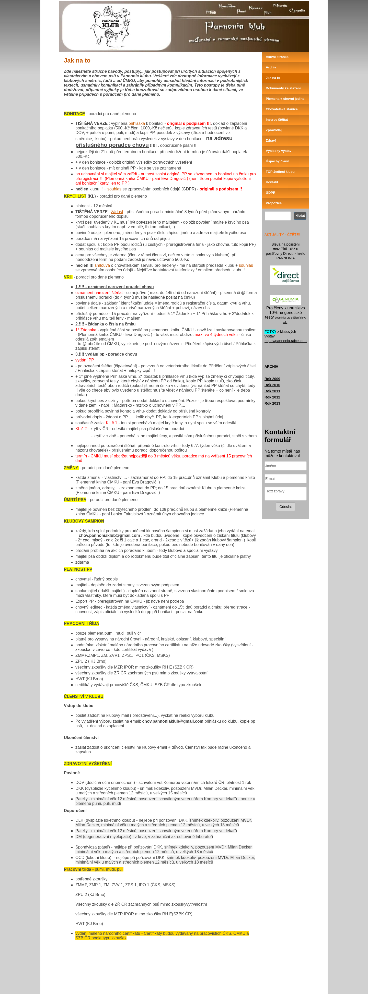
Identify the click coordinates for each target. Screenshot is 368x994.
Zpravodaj (274, 130)
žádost (117, 212)
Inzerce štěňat (277, 120)
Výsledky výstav (278, 151)
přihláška (137, 123)
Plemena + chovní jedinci (285, 99)
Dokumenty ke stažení (283, 88)
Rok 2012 (272, 397)
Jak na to (273, 78)
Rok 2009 (272, 379)
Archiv (271, 67)
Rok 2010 (272, 385)
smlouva (102, 265)
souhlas (114, 189)
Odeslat (285, 507)
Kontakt (272, 182)
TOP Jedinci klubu (280, 172)
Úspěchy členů (277, 161)
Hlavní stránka (277, 57)
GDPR (270, 193)
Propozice (274, 203)
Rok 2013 (272, 403)
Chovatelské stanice (282, 109)
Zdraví (271, 140)
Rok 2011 (272, 391)
